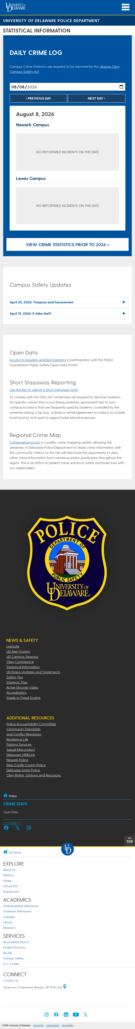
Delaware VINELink (20, 755)
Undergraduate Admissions (20, 906)
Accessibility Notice (16, 942)
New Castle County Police (26, 765)
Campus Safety (13, 958)
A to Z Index (11, 964)
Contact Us (10, 980)
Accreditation (16, 692)
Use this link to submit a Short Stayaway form (44, 390)
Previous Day (38, 98)
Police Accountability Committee (31, 724)
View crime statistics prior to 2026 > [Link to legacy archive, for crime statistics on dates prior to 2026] (67, 244)
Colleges (9, 917)
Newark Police (17, 760)
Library (7, 922)
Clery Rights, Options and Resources (33, 775)
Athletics (9, 875)
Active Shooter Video (22, 687)
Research (9, 927)
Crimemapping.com (25, 442)
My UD (7, 953)
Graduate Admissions (17, 911)
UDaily (7, 880)
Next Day (96, 98)
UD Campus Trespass (22, 656)
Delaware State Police (23, 770)
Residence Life (17, 739)
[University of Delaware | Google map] (64, 987)
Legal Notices (52, 1025)
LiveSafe (12, 646)
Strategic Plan (17, 682)
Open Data (10, 812)
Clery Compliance (20, 662)
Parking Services (18, 744)
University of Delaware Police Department (51, 20)
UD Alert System (18, 651)
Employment (11, 891)
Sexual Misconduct (20, 749)
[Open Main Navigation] (125, 7)
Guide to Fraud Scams (23, 697)
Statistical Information (23, 667)
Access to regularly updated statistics (38, 360)
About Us (9, 870)
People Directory (14, 947)
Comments (38, 1025)
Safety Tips (14, 677)
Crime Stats (15, 803)
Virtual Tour (10, 886)
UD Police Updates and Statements (33, 672)
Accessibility (67, 1025)
